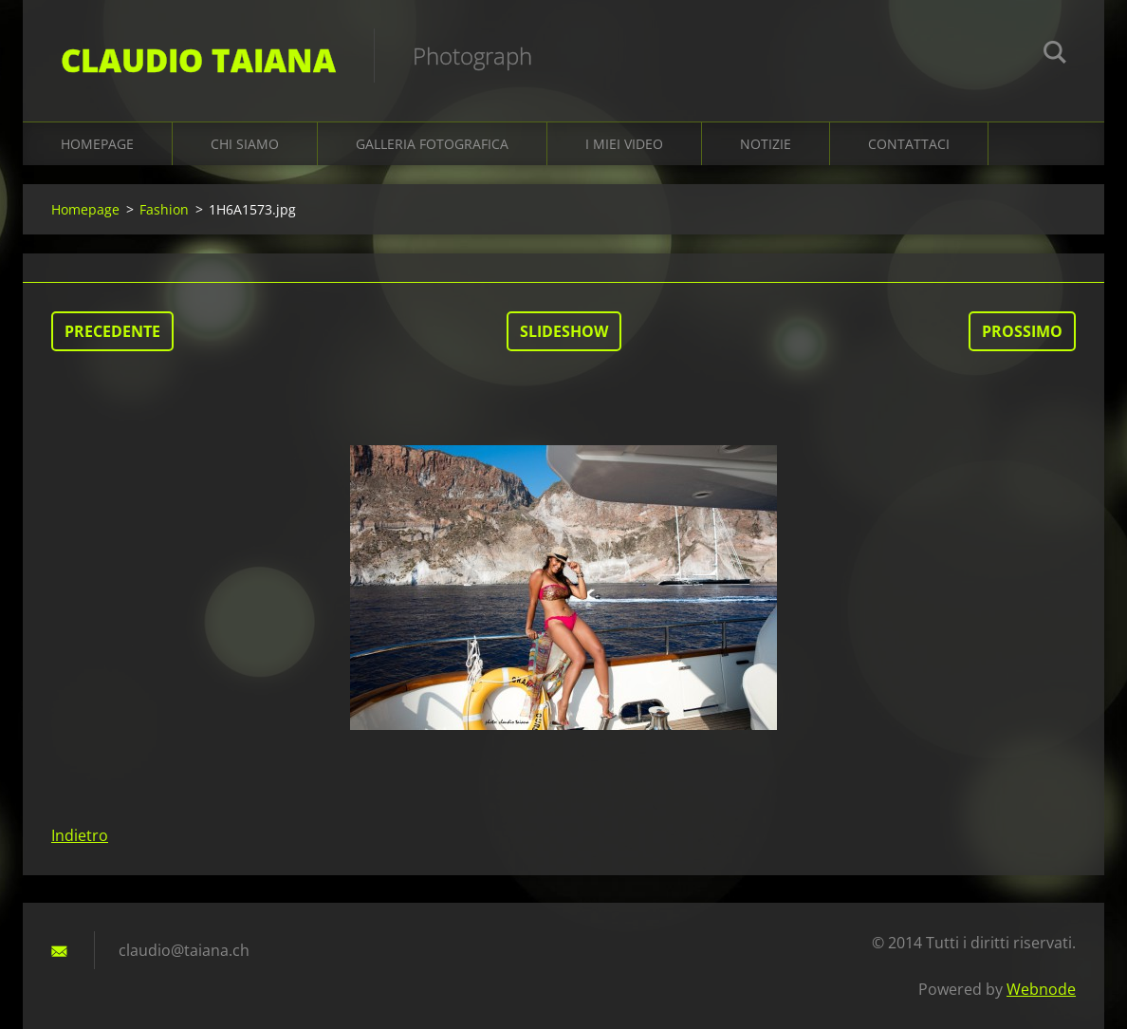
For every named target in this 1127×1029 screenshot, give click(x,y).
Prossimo (1022, 331)
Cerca (1055, 55)
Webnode (1041, 989)
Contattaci (909, 144)
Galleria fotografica (432, 144)
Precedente (112, 331)
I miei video (624, 144)
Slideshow (564, 331)
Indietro (79, 835)
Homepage (97, 144)
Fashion (164, 209)
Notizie (765, 144)
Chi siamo (245, 144)
